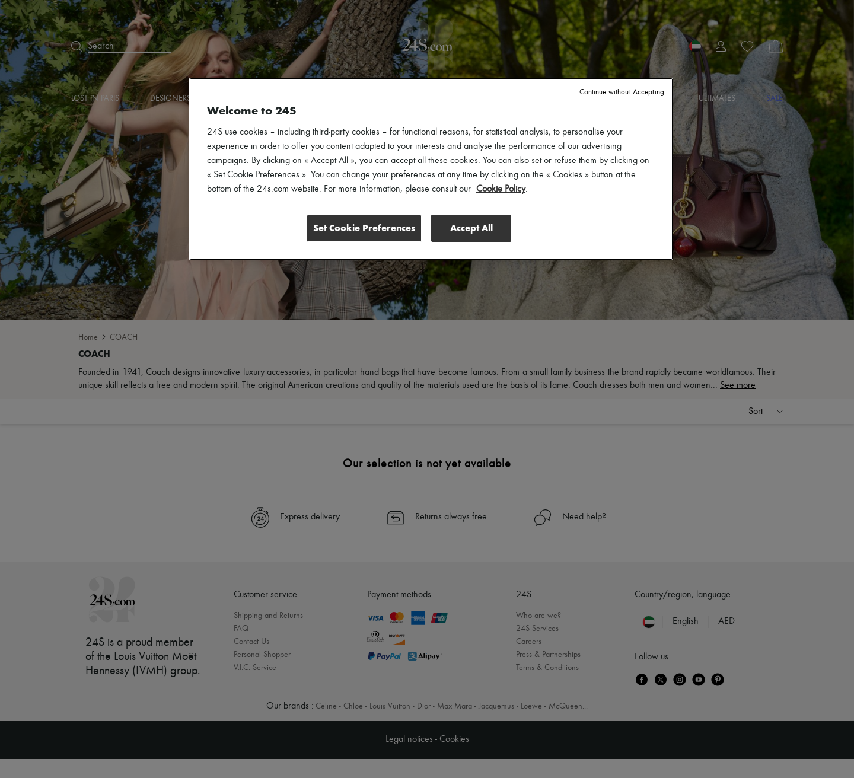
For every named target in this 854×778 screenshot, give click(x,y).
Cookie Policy (500, 189)
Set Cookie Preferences (364, 228)
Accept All (471, 228)
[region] (431, 169)
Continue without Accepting (621, 92)
